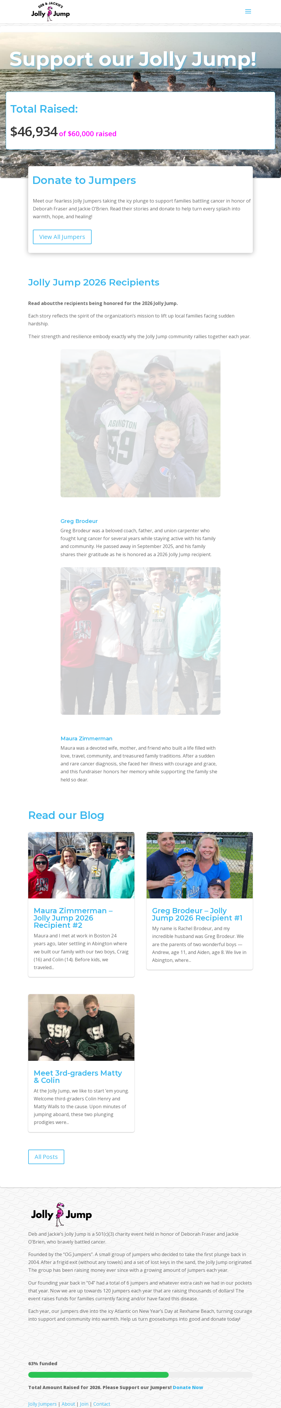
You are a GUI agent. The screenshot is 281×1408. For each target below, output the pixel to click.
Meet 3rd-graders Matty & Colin (78, 1077)
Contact (101, 1404)
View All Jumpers (62, 237)
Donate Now (188, 1387)
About (68, 1404)
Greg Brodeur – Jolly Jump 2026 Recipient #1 (197, 914)
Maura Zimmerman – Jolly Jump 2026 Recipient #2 (73, 918)
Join (84, 1404)
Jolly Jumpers (42, 1404)
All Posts (46, 1157)
